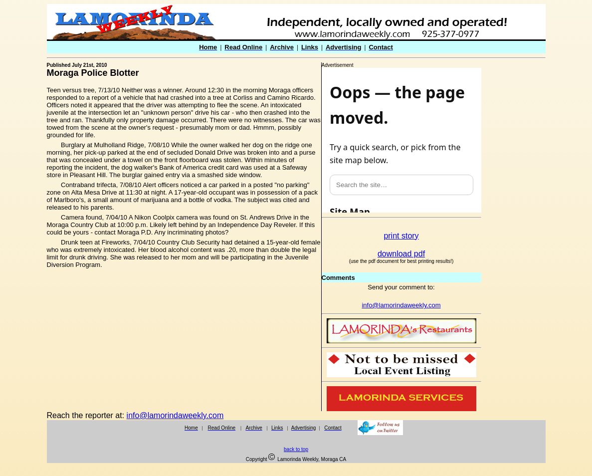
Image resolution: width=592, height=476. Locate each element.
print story (401, 236)
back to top (296, 449)
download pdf (401, 253)
